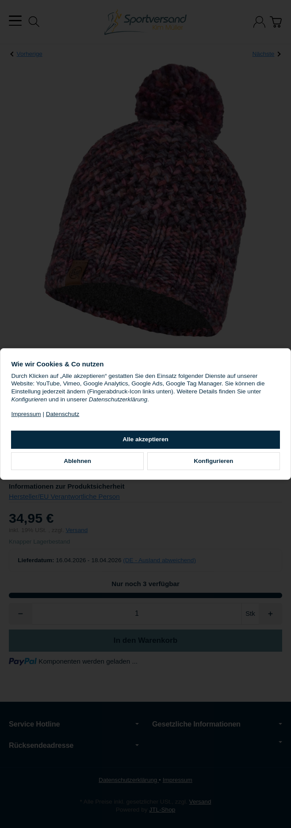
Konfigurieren (201, 465)
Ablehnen (90, 465)
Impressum (51, 418)
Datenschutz (87, 418)
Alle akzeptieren (145, 443)
